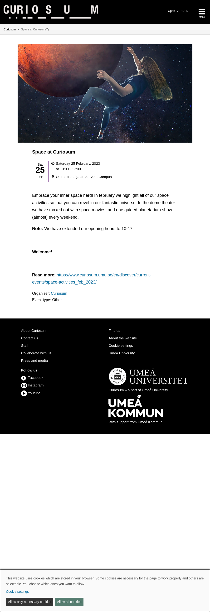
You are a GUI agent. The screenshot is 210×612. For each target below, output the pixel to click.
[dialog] (105, 591)
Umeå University (121, 353)
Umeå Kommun (150, 422)
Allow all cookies (69, 602)
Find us (114, 330)
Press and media (34, 360)
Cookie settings (120, 345)
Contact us (29, 338)
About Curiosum (34, 330)
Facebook (32, 378)
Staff (25, 345)
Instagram (36, 385)
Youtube (34, 393)
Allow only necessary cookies (29, 602)
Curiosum (10, 29)
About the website (122, 338)
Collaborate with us (36, 353)
